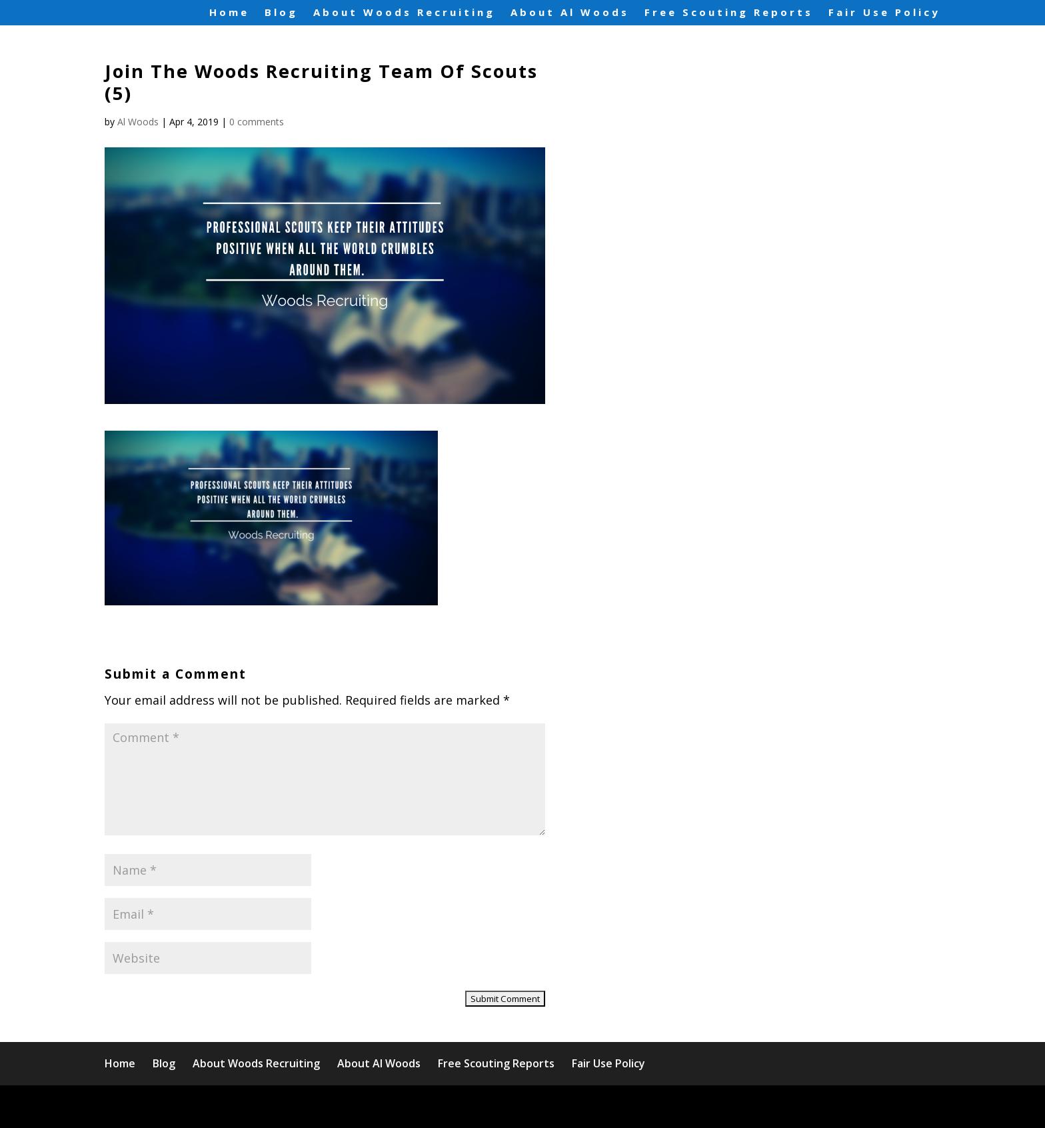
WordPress (377, 1106)
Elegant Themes (221, 1106)
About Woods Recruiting (404, 13)
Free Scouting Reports (728, 13)
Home (229, 13)
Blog (281, 13)
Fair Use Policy (884, 13)
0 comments (256, 121)
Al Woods (138, 121)
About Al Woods (570, 13)
